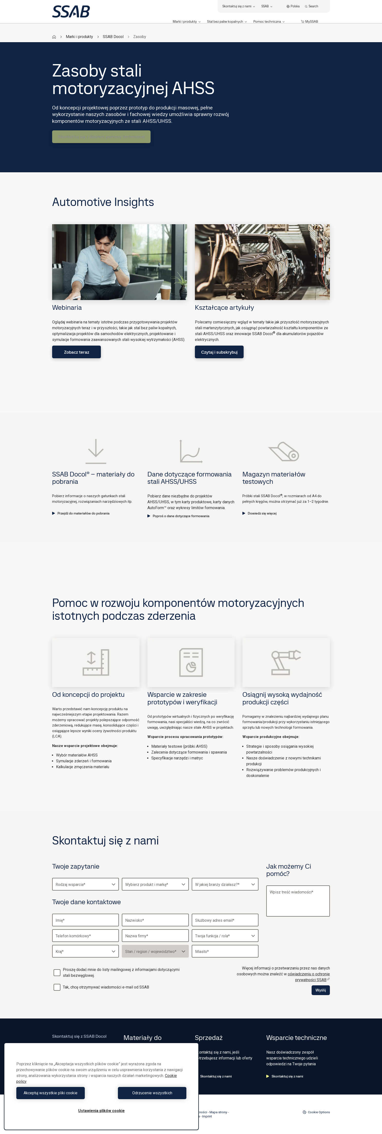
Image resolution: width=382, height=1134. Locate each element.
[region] (101, 1086)
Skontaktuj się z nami (213, 1076)
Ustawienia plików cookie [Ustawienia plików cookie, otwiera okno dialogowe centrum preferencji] (101, 1110)
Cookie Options (316, 1112)
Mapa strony (218, 1112)
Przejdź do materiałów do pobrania (80, 513)
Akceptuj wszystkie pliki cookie (58, 1093)
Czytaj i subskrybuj (219, 352)
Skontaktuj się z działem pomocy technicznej (101, 136)
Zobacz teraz (76, 352)
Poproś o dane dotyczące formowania (178, 516)
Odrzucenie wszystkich (145, 1093)
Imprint (207, 1116)
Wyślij (320, 990)
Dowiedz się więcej (259, 513)
